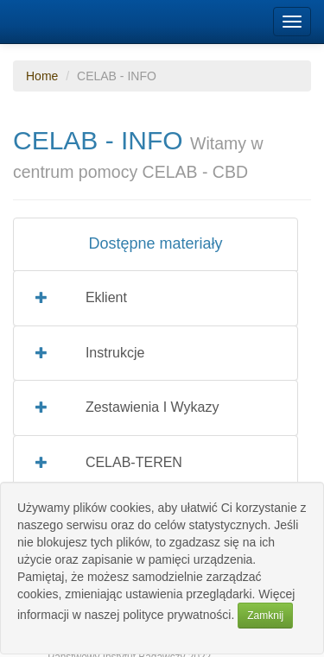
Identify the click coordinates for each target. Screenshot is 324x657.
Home (42, 76)
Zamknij (265, 616)
